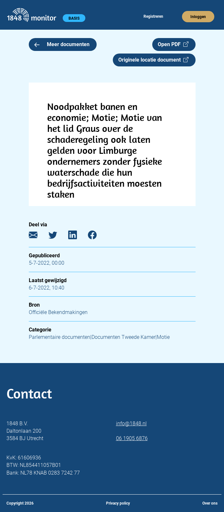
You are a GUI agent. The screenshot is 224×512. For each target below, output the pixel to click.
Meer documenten (62, 44)
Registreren (153, 16)
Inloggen (198, 17)
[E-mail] (38, 236)
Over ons (210, 503)
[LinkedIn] (77, 236)
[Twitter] (57, 236)
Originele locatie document (153, 60)
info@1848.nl (131, 423)
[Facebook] (97, 236)
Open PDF (173, 44)
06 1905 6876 (132, 438)
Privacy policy (118, 503)
